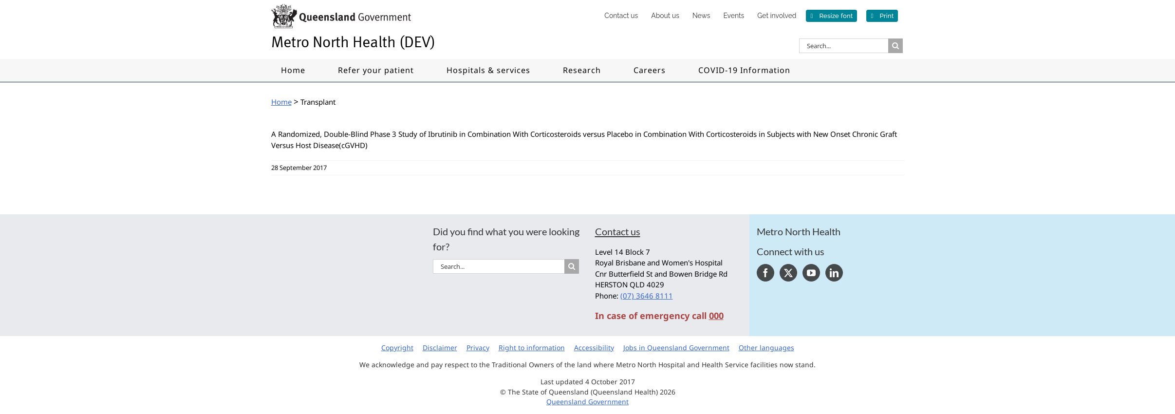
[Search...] (843, 45)
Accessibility (594, 347)
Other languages (766, 347)
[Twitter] (788, 273)
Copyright (397, 347)
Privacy (477, 347)
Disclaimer (440, 347)
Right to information (532, 347)
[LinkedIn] (834, 273)
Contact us (617, 231)
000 (716, 315)
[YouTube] (811, 273)
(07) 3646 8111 (646, 296)
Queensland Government (587, 401)
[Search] (895, 45)
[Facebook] (765, 273)
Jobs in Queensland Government (676, 347)
